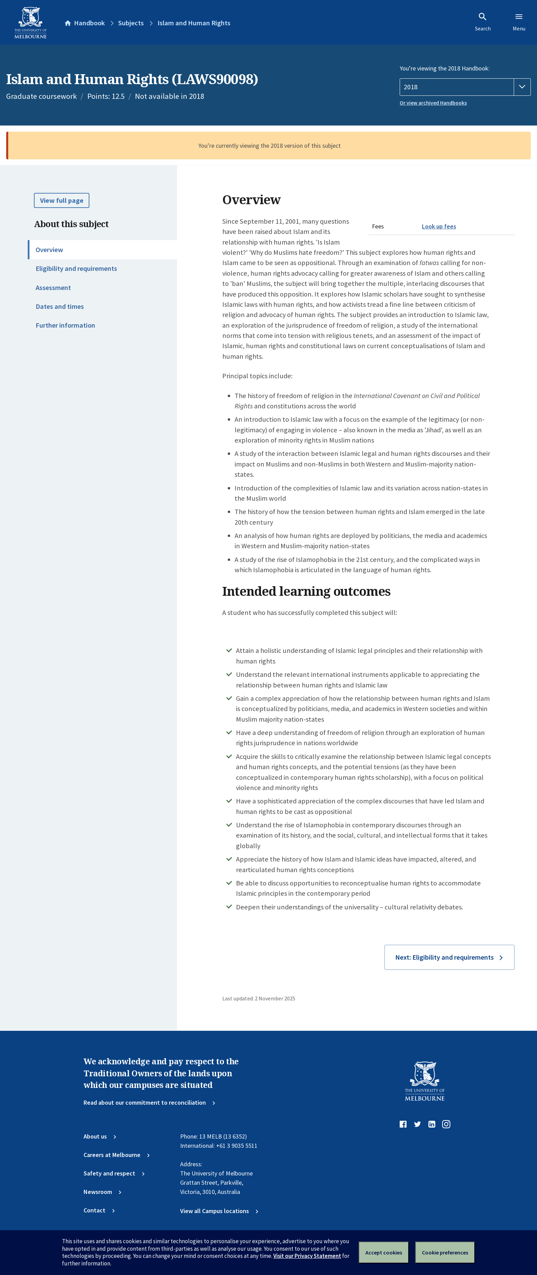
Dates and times (60, 306)
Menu (519, 22)
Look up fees (439, 226)
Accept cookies (383, 1252)
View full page (62, 200)
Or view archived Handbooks (433, 103)
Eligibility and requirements (76, 268)
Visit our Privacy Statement (307, 1256)
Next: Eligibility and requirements (444, 957)
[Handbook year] (465, 87)
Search (483, 22)
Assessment (53, 287)
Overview (49, 249)
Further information (65, 325)
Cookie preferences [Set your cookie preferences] (445, 1252)
